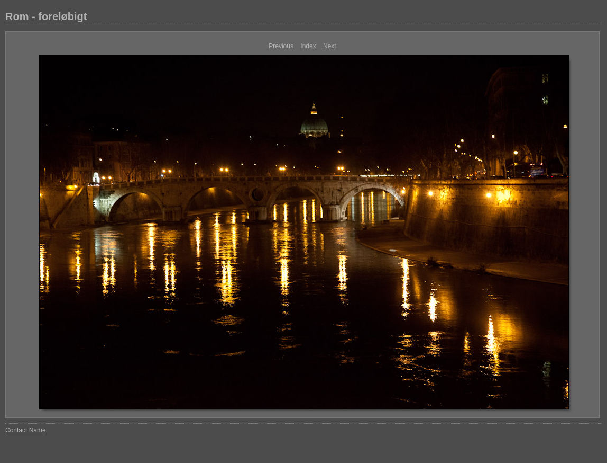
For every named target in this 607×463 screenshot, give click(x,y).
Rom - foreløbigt (46, 16)
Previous (281, 46)
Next (329, 46)
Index (308, 46)
